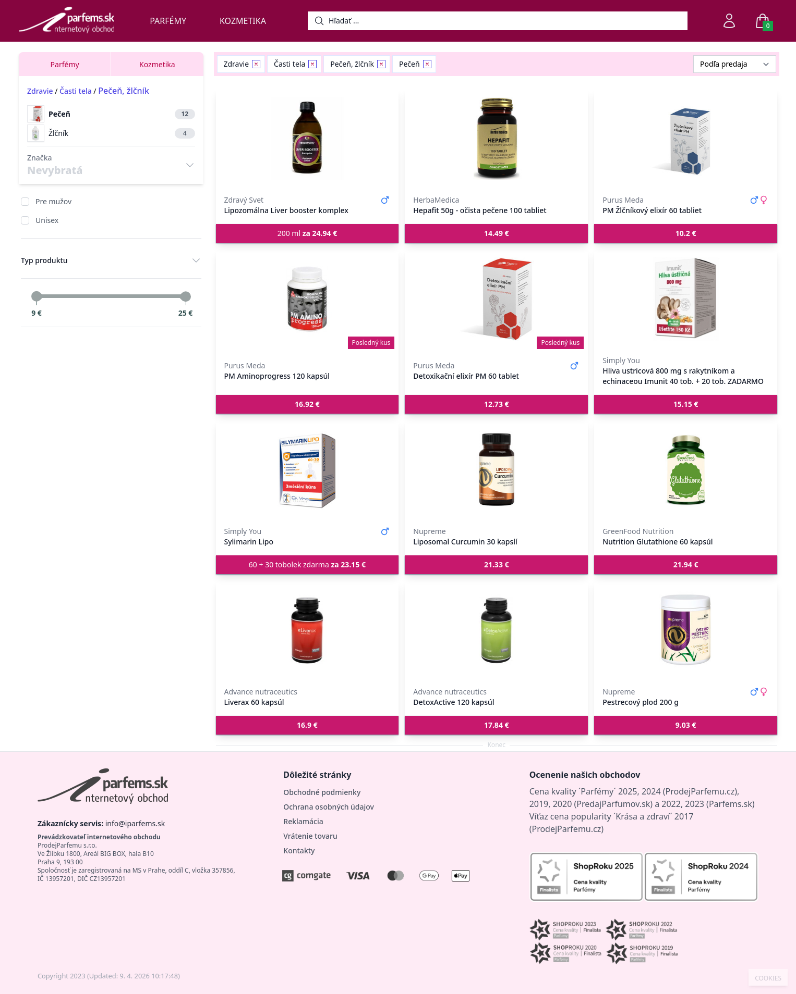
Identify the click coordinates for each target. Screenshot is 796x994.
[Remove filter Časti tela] (312, 64)
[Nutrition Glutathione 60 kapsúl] (685, 470)
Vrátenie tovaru (310, 836)
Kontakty (299, 850)
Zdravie (40, 91)
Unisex (46, 220)
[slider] (36, 296)
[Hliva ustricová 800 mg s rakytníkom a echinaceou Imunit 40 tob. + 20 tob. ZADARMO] (685, 299)
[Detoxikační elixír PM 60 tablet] (496, 299)
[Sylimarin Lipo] (307, 470)
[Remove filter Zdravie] (256, 64)
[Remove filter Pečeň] (427, 64)
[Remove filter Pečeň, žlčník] (381, 64)
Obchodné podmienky (321, 792)
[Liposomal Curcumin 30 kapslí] (496, 470)
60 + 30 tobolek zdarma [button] (307, 564)
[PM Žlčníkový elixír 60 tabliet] (685, 138)
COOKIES (768, 978)
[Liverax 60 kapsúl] (307, 630)
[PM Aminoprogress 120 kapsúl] (307, 299)
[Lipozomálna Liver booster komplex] (307, 138)
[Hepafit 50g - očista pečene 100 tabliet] (496, 138)
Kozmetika (243, 21)
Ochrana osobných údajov (328, 807)
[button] (496, 233)
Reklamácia (303, 821)
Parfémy (168, 21)
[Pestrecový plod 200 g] (685, 630)
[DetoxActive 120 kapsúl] (496, 630)
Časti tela (75, 91)
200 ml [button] (307, 233)
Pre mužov (53, 201)
